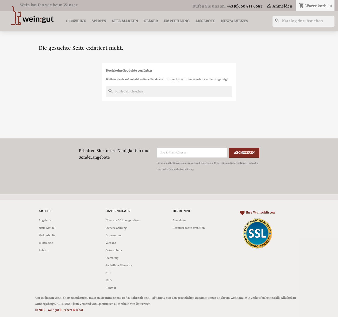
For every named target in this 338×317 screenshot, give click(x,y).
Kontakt (111, 288)
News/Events (234, 21)
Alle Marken (124, 21)
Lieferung (112, 258)
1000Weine (76, 21)
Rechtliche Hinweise (119, 265)
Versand (111, 243)
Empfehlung (177, 21)
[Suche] (303, 21)
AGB (108, 273)
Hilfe (109, 280)
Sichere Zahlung (116, 228)
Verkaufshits (47, 235)
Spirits (99, 21)
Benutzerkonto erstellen (189, 228)
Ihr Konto (181, 211)
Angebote (205, 21)
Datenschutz (114, 250)
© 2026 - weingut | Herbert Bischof (59, 310)
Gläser (151, 21)
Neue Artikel (47, 228)
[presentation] (196, 185)
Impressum (113, 235)
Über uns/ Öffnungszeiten (122, 220)
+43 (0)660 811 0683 (244, 6)
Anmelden (179, 220)
